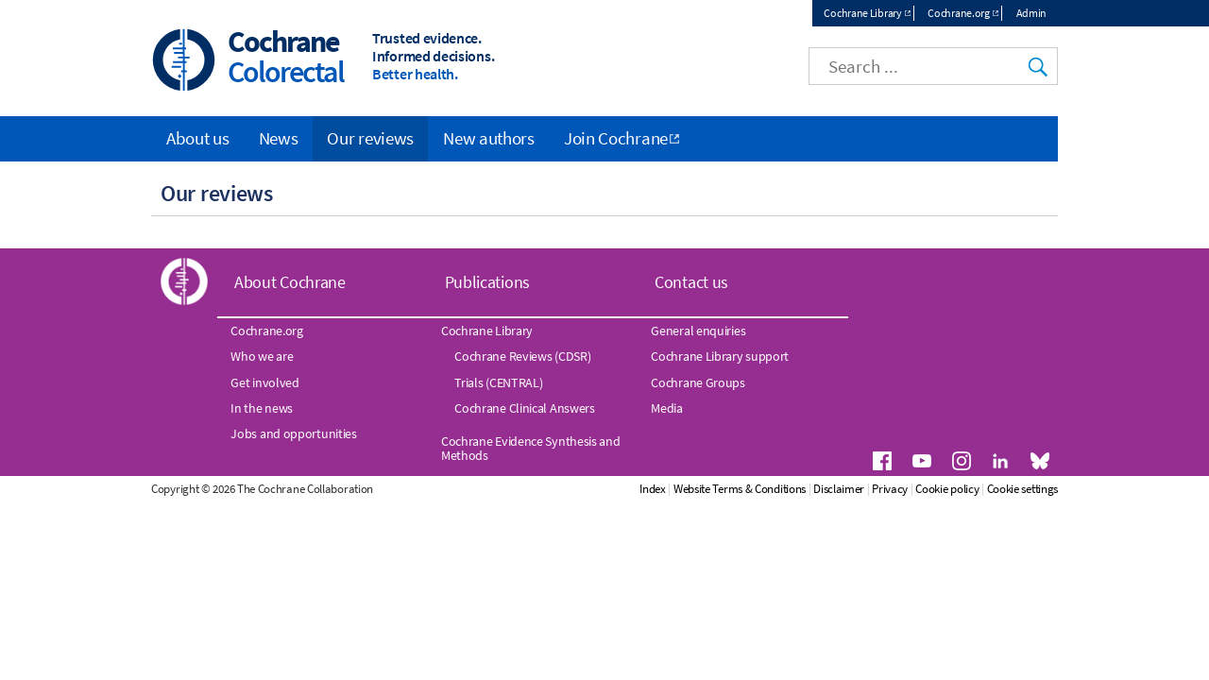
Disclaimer (838, 489)
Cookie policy (947, 489)
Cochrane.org (958, 13)
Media (667, 408)
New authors (489, 138)
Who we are (261, 356)
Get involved (264, 382)
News (278, 138)
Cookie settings (1023, 489)
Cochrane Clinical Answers (524, 408)
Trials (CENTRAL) (498, 382)
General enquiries (698, 330)
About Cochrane (290, 282)
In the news (261, 408)
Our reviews (370, 138)
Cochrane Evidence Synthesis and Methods (531, 448)
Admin (1031, 13)
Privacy (890, 489)
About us (198, 138)
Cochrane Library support (720, 356)
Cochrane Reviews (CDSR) (522, 356)
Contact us (691, 282)
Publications (487, 282)
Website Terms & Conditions (739, 489)
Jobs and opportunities (293, 433)
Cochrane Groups (698, 382)
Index (652, 489)
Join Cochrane (616, 138)
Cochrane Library (862, 13)
